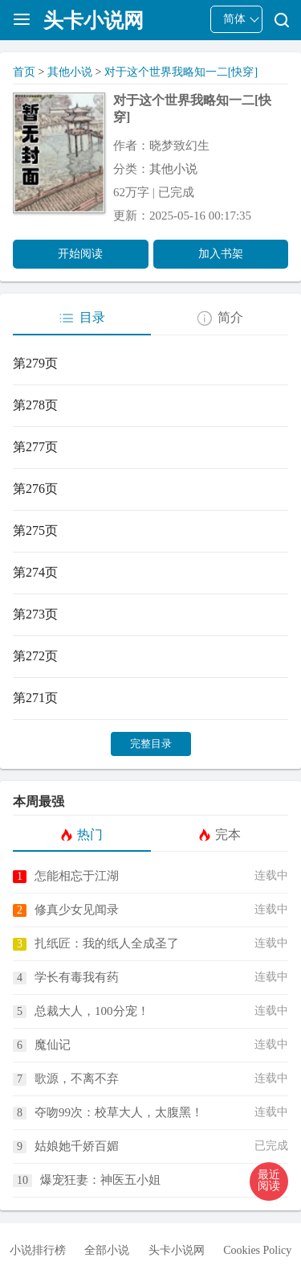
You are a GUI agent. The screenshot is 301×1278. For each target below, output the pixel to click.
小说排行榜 (38, 1250)
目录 (81, 318)
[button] (269, 1181)
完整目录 (151, 744)
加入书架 (220, 254)
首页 (24, 72)
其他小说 (69, 72)
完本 (219, 835)
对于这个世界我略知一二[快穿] (181, 72)
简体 (234, 19)
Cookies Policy (257, 1250)
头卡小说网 (176, 1250)
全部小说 (106, 1250)
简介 (219, 318)
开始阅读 (80, 254)
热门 (81, 835)
